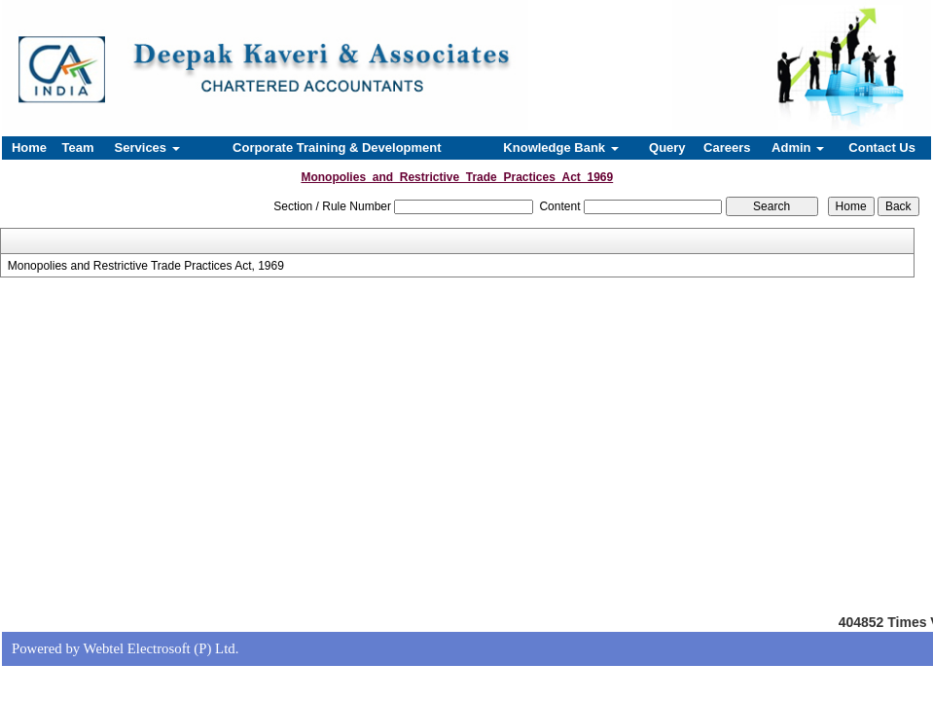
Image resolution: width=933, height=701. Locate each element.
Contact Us (881, 147)
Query (667, 147)
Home (29, 147)
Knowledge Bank (560, 147)
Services (147, 147)
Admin (798, 147)
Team (78, 147)
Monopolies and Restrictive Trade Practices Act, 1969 (146, 266)
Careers (726, 147)
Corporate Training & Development (337, 147)
